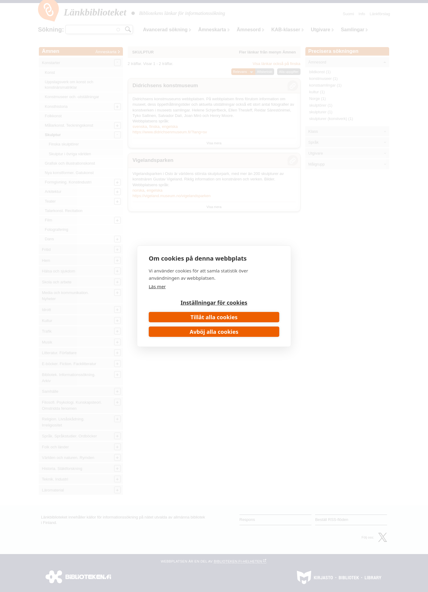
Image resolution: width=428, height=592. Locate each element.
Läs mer (157, 286)
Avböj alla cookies (214, 331)
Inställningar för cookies (214, 302)
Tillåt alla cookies (214, 317)
